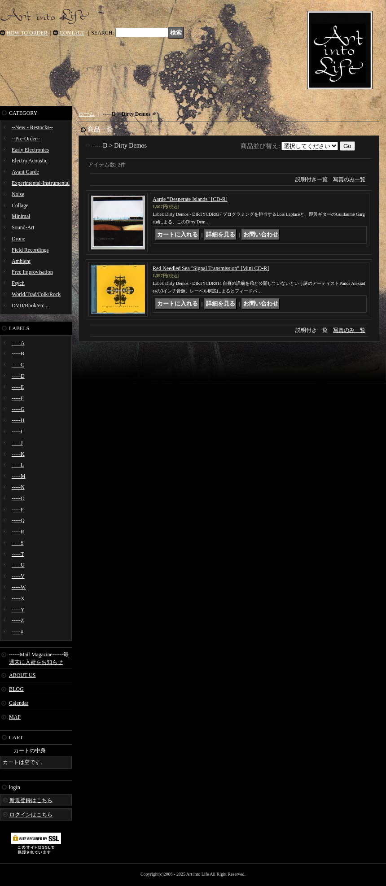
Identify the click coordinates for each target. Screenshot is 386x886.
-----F (18, 398)
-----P (18, 509)
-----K (18, 454)
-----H (18, 420)
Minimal (21, 216)
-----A (18, 343)
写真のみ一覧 (349, 179)
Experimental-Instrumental (41, 183)
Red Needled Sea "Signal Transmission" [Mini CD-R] (211, 268)
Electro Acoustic (30, 160)
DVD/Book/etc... (30, 305)
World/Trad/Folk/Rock (36, 294)
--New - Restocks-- (32, 127)
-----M (19, 476)
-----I (17, 431)
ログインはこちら (31, 815)
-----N (18, 487)
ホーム (87, 114)
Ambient (21, 261)
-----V (18, 576)
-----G (18, 409)
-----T (18, 554)
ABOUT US (22, 675)
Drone (18, 239)
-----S (18, 543)
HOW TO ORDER (27, 33)
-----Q (18, 520)
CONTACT (72, 33)
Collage (20, 205)
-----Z (18, 620)
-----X (18, 598)
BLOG (16, 689)
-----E (18, 387)
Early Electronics (30, 150)
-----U (18, 565)
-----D (18, 376)
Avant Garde (25, 172)
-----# (17, 631)
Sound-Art (23, 227)
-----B (18, 353)
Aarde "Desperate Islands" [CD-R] (190, 199)
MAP (15, 717)
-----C (18, 365)
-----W (19, 587)
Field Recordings (30, 250)
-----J (17, 443)
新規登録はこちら (31, 800)
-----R (18, 531)
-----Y (18, 610)
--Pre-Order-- (26, 138)
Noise (18, 194)
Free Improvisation (32, 272)
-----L (18, 465)
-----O (18, 498)
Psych (18, 283)
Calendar (18, 703)
